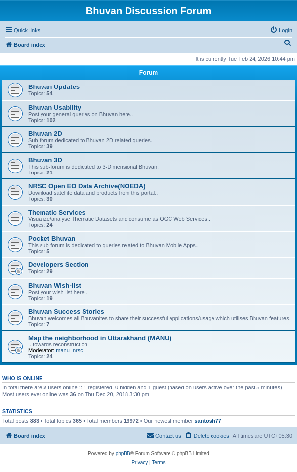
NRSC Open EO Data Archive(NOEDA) (87, 186)
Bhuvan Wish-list (54, 285)
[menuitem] (281, 30)
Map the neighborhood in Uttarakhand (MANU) (99, 338)
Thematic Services (56, 212)
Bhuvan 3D (45, 160)
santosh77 (207, 421)
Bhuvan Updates (54, 86)
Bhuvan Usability (54, 107)
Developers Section (58, 264)
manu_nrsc (69, 350)
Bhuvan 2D (45, 133)
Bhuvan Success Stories (66, 311)
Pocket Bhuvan (51, 238)
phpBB (123, 453)
